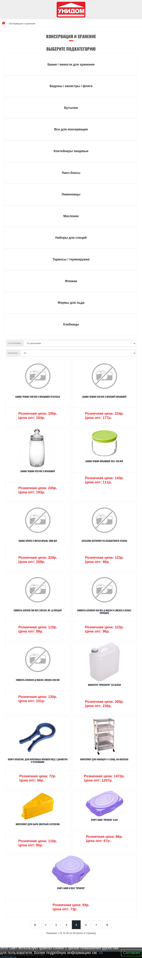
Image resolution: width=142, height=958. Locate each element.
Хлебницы (71, 324)
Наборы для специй (71, 237)
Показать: (13, 353)
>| (107, 924)
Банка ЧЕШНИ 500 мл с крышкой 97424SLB (37, 396)
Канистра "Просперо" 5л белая (104, 685)
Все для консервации (71, 129)
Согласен (131, 952)
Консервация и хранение (22, 23)
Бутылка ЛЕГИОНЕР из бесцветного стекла (104, 540)
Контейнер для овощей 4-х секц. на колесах (104, 759)
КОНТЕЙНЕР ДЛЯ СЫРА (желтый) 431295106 (38, 824)
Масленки (71, 216)
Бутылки (71, 108)
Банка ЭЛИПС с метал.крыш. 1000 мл (38, 540)
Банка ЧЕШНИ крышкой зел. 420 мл (104, 461)
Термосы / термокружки (71, 259)
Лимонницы (71, 194)
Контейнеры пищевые (71, 151)
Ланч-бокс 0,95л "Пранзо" (71, 888)
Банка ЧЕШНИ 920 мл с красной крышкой (104, 396)
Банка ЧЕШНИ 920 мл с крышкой (37, 471)
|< (35, 924)
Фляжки (71, 281)
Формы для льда (71, 302)
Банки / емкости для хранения (70, 64)
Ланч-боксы (71, 173)
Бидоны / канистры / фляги (71, 86)
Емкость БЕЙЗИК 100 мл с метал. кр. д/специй (38, 610)
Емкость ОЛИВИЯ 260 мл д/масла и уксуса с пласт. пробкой (104, 611)
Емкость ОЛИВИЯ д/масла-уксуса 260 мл (38, 680)
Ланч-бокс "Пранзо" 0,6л (104, 819)
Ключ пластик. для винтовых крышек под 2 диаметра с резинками (38, 760)
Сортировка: (15, 343)
